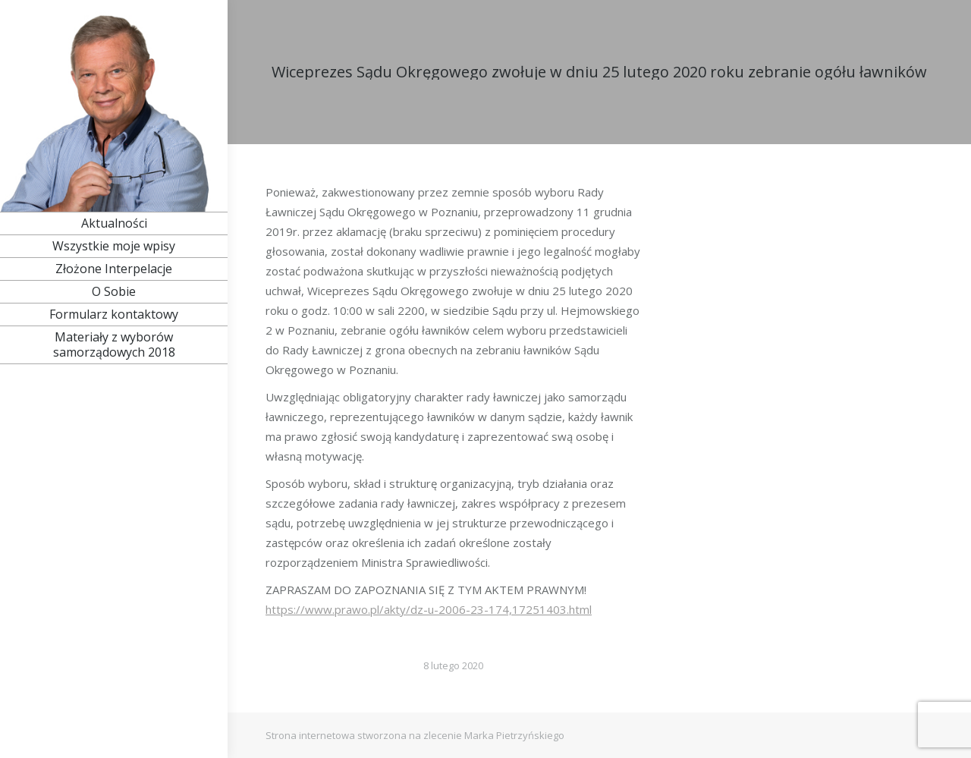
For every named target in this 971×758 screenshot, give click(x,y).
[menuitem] (114, 223)
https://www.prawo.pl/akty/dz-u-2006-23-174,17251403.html (429, 609)
